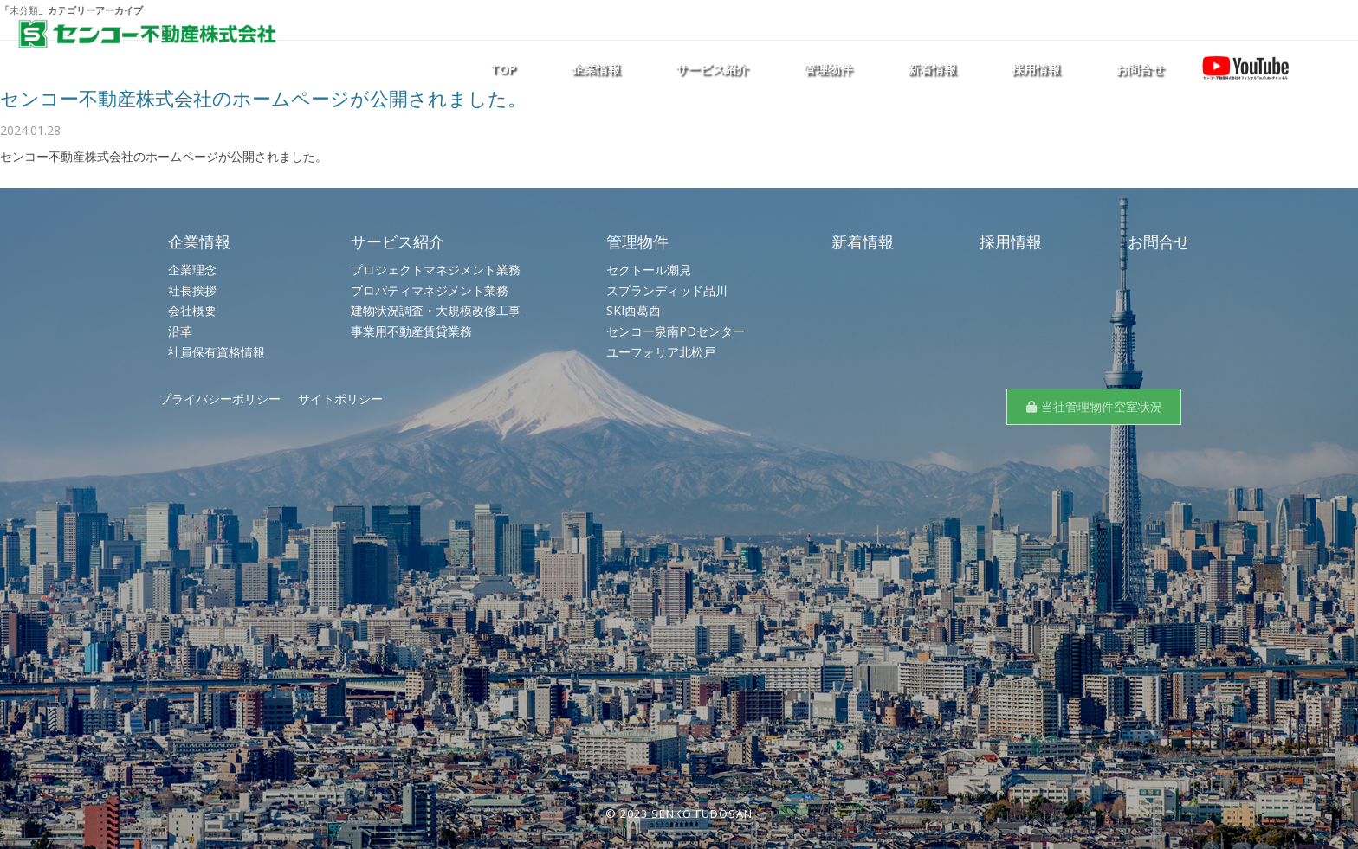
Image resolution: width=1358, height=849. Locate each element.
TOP (503, 69)
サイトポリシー (340, 398)
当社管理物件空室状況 (1101, 406)
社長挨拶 (192, 290)
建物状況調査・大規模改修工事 (436, 310)
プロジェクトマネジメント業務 (436, 269)
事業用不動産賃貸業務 (411, 331)
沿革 (180, 331)
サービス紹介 (712, 69)
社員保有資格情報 (216, 352)
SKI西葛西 (633, 310)
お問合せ (1140, 69)
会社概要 (192, 310)
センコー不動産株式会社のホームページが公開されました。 (263, 98)
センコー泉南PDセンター (675, 331)
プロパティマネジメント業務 (429, 290)
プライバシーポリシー (220, 398)
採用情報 (1036, 69)
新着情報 (932, 69)
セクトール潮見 (648, 269)
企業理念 (192, 269)
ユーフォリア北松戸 (660, 352)
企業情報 (596, 69)
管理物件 (828, 69)
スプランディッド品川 (667, 290)
